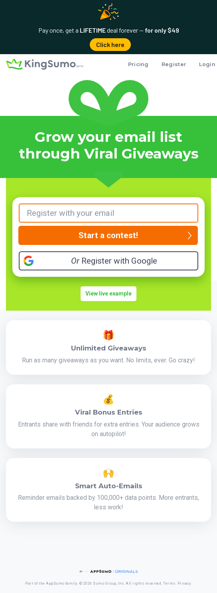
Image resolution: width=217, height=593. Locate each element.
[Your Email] (108, 213)
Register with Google (114, 261)
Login (207, 64)
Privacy (184, 583)
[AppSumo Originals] (108, 571)
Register (174, 64)
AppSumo (55, 583)
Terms (169, 583)
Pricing (138, 64)
